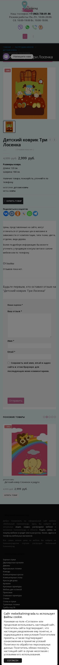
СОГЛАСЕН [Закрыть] (12, 660)
